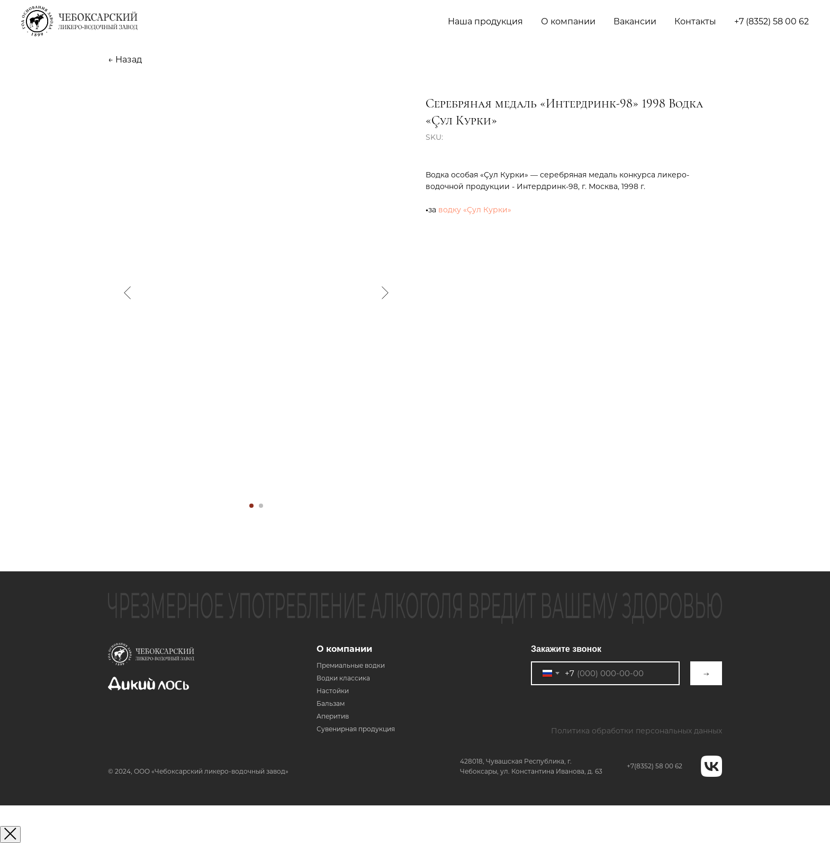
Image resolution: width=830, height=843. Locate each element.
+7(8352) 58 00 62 (654, 766)
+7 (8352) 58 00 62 (771, 21)
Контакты (695, 21)
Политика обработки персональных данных (636, 731)
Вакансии (635, 21)
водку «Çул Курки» (474, 209)
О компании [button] (568, 21)
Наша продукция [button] (485, 21)
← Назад (125, 60)
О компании (344, 649)
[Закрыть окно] (10, 834)
